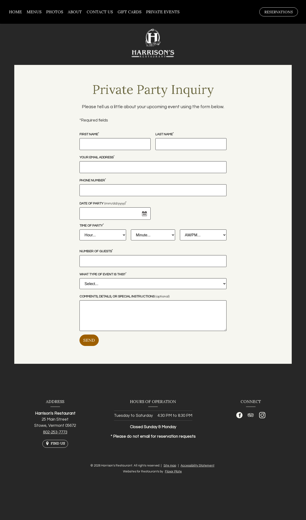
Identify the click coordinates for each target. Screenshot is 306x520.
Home (15, 12)
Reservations (281, 13)
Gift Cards (129, 12)
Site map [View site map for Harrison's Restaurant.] (169, 465)
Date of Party (102, 203)
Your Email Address (96, 157)
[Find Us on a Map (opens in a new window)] (55, 444)
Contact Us (100, 12)
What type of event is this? (102, 274)
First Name (89, 134)
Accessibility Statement (197, 465)
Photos (54, 12)
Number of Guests (96, 251)
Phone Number (92, 180)
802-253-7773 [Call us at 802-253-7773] (55, 432)
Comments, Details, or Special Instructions (124, 296)
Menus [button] (34, 12)
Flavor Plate (173, 471)
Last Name (164, 134)
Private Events (162, 12)
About (75, 12)
